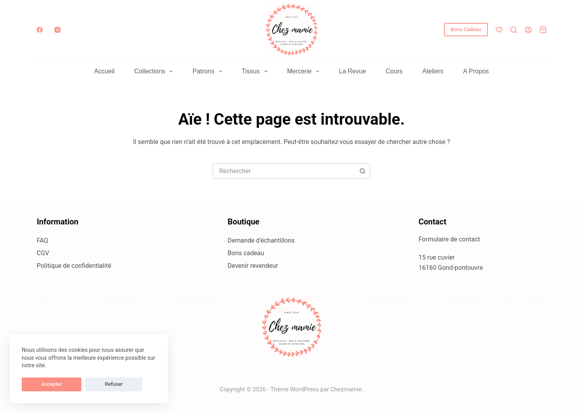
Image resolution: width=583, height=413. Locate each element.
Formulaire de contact (449, 239)
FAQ (42, 240)
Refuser (79, 384)
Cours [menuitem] (394, 71)
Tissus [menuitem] (256, 71)
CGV (43, 253)
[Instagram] (57, 30)
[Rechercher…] (284, 171)
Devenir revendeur (253, 265)
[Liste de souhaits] (499, 29)
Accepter (40, 384)
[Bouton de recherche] (362, 171)
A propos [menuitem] (476, 71)
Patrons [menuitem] (208, 71)
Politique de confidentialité (74, 265)
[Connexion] (528, 29)
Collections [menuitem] (155, 71)
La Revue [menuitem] (352, 71)
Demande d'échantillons (261, 240)
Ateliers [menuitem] (432, 71)
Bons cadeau (246, 253)
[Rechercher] (513, 29)
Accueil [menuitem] (104, 71)
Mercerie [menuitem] (304, 71)
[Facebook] (40, 30)
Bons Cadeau (466, 29)
